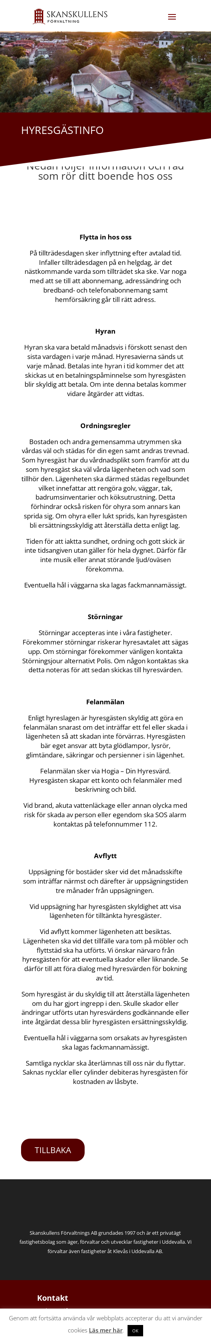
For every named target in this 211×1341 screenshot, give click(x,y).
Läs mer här (105, 1330)
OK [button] (135, 1331)
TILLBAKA (53, 1150)
